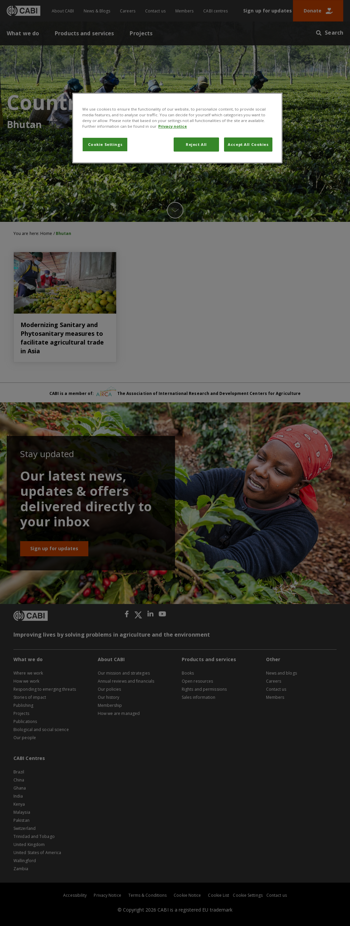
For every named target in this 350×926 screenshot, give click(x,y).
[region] (177, 128)
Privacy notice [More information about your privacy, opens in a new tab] (172, 126)
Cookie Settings (105, 144)
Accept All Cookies (248, 144)
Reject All (196, 144)
